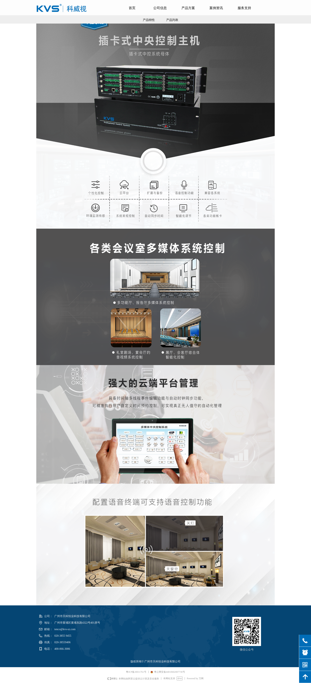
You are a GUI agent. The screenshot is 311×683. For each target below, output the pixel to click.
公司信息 (160, 8)
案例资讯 (216, 8)
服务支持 (244, 8)
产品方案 (188, 8)
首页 (132, 8)
